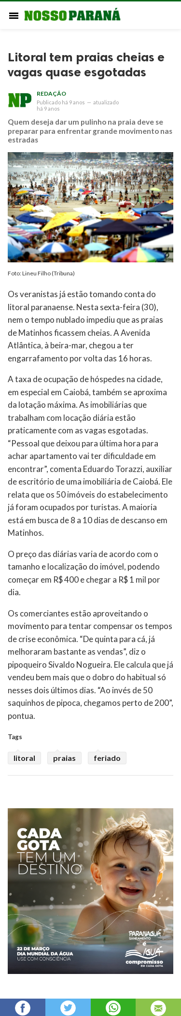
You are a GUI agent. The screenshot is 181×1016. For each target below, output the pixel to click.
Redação (51, 93)
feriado (107, 757)
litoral (24, 757)
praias (64, 757)
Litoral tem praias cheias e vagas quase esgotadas (86, 65)
